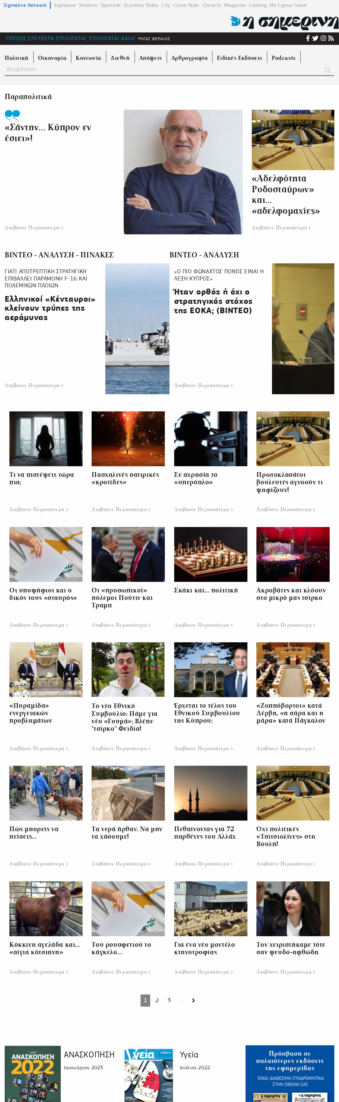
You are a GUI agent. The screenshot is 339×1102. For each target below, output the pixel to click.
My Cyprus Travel (288, 5)
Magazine (235, 5)
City (165, 5)
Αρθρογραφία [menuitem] (189, 58)
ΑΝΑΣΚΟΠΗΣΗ (89, 1054)
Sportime (111, 5)
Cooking (257, 5)
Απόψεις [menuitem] (150, 58)
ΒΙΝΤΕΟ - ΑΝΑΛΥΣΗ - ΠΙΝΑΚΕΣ (59, 255)
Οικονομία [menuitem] (52, 58)
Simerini (88, 5)
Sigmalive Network (25, 5)
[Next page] (193, 1000)
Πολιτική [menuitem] (17, 58)
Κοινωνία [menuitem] (88, 58)
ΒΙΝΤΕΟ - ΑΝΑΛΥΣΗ (204, 255)
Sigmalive (65, 5)
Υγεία (189, 1054)
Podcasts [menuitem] (284, 58)
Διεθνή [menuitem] (120, 58)
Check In (212, 5)
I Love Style (186, 5)
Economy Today (141, 5)
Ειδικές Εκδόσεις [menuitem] (239, 58)
